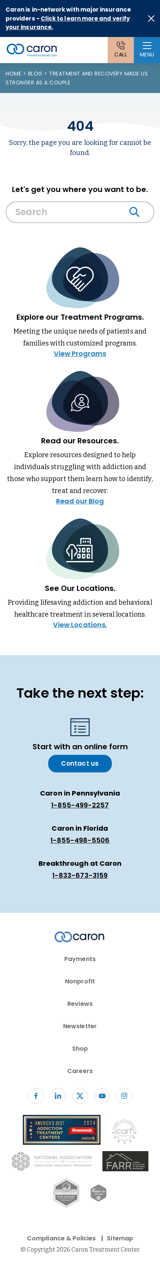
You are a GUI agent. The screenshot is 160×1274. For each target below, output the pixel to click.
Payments (79, 959)
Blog (36, 73)
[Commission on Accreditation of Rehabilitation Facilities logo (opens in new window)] (124, 1133)
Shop (80, 1048)
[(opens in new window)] (125, 1162)
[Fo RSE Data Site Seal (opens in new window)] (66, 1194)
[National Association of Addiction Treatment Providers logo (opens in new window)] (51, 1162)
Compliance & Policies (61, 1238)
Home (14, 73)
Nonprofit (80, 981)
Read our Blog (80, 501)
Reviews (79, 1003)
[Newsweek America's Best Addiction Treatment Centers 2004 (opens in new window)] (61, 1131)
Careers (79, 1071)
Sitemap (120, 1238)
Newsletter (80, 1026)
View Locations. (80, 624)
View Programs (80, 353)
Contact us (80, 763)
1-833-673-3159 (80, 875)
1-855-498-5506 (80, 840)
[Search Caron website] (80, 212)
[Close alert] (151, 18)
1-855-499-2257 (80, 805)
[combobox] (80, 214)
